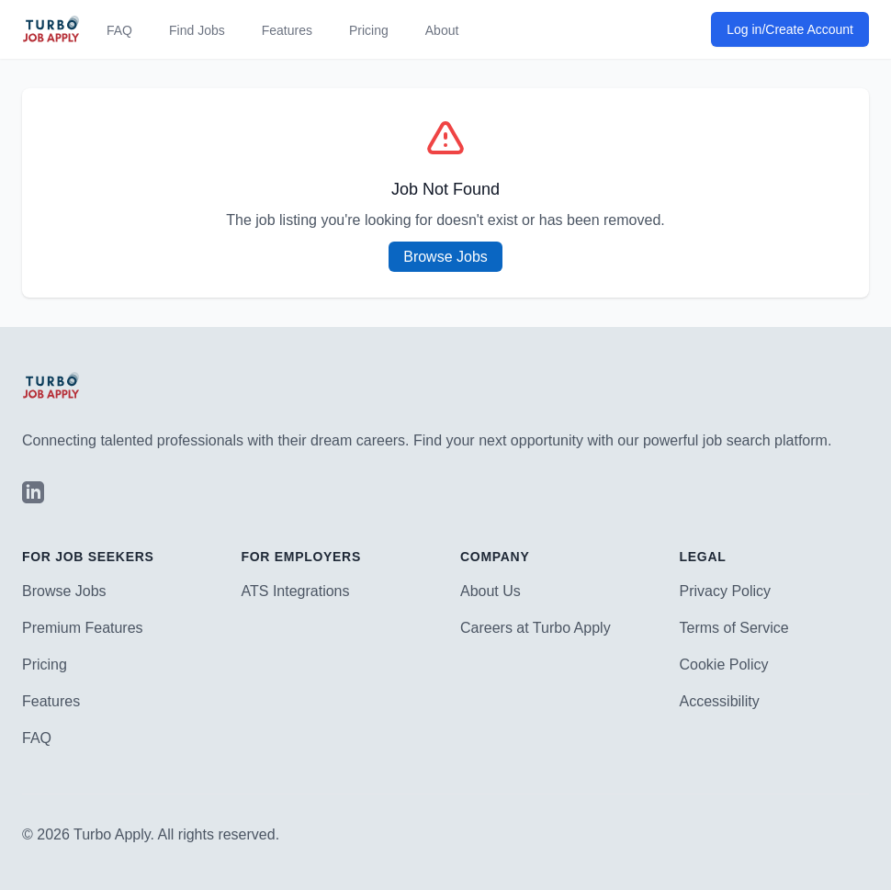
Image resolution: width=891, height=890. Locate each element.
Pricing (369, 30)
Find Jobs (197, 30)
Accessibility (720, 701)
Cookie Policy (724, 664)
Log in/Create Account (790, 29)
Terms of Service (734, 628)
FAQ (119, 30)
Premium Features (82, 628)
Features (287, 30)
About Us (490, 591)
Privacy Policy (726, 591)
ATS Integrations (296, 591)
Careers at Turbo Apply (535, 628)
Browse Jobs (445, 257)
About (442, 30)
